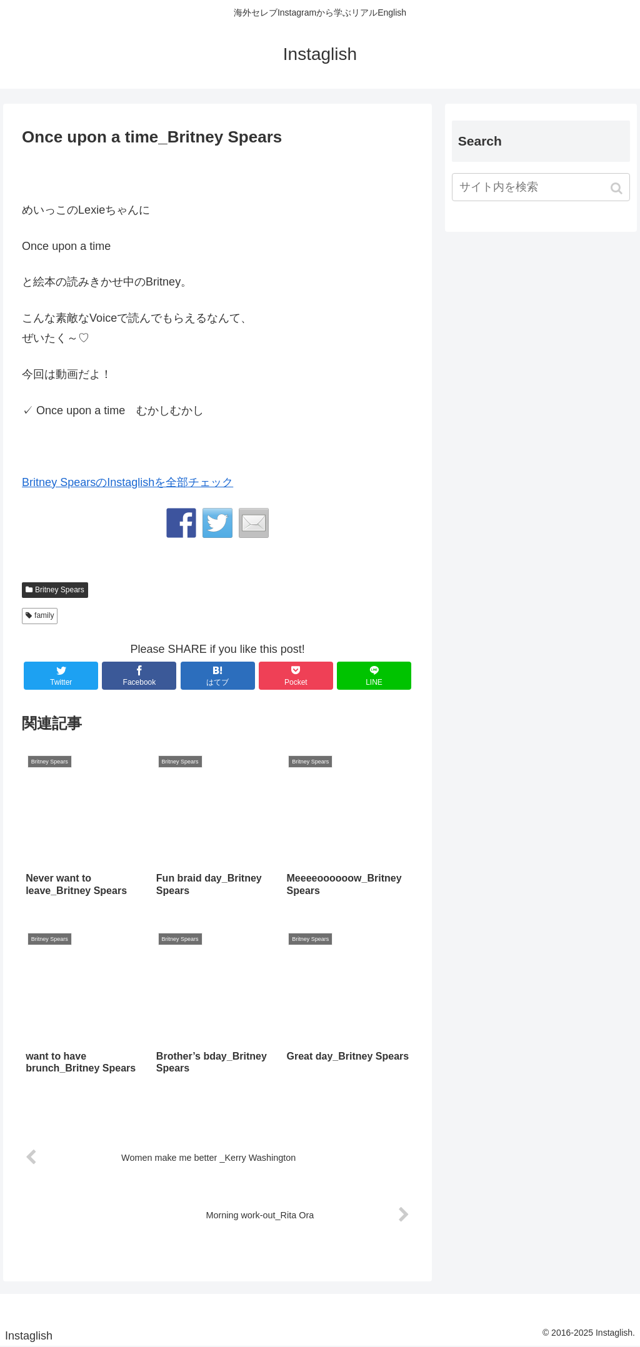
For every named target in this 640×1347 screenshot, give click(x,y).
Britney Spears (59, 589)
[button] (618, 188)
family (44, 615)
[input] (541, 187)
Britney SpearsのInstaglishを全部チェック (127, 482)
